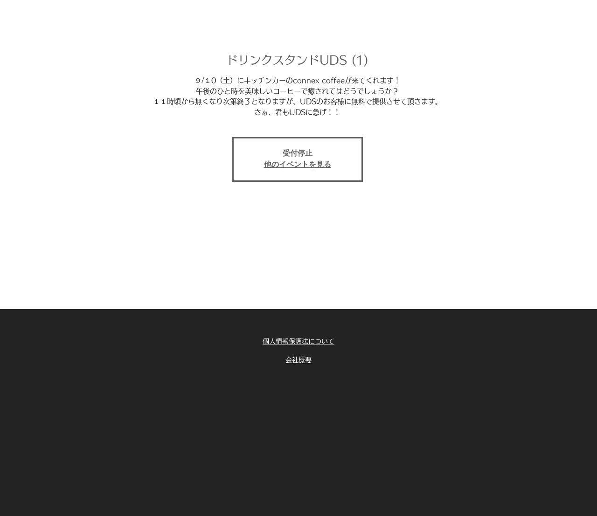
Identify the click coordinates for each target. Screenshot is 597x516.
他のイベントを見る (297, 165)
